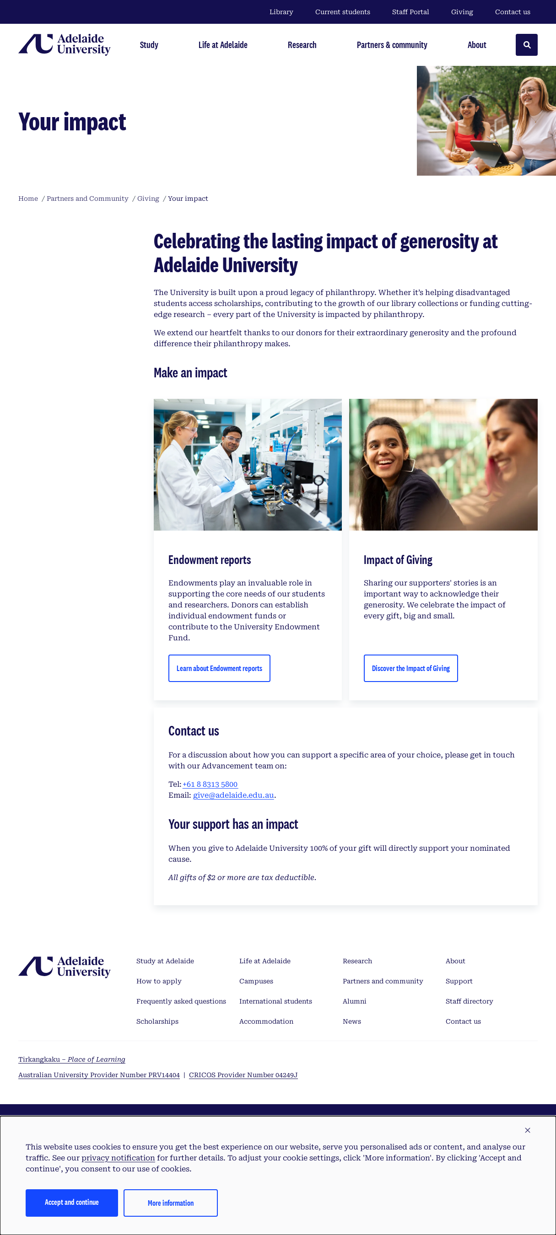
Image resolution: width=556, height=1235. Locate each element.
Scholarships (157, 1021)
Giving (462, 12)
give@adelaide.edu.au (233, 795)
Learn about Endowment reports (219, 668)
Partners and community (383, 981)
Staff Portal (410, 12)
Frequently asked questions (181, 1001)
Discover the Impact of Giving (411, 668)
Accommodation (266, 1021)
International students (275, 1001)
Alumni (355, 1001)
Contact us (512, 12)
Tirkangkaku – (71, 1059)
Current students (342, 12)
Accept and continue (72, 1202)
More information (171, 1202)
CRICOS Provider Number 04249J (243, 1075)
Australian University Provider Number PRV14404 (99, 1075)
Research (357, 961)
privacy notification (118, 1158)
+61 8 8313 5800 (210, 784)
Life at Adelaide (265, 961)
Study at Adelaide (165, 961)
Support (459, 981)
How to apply (159, 981)
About (455, 961)
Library (281, 12)
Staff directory (469, 1001)
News (352, 1021)
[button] (527, 1130)
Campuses (256, 981)
